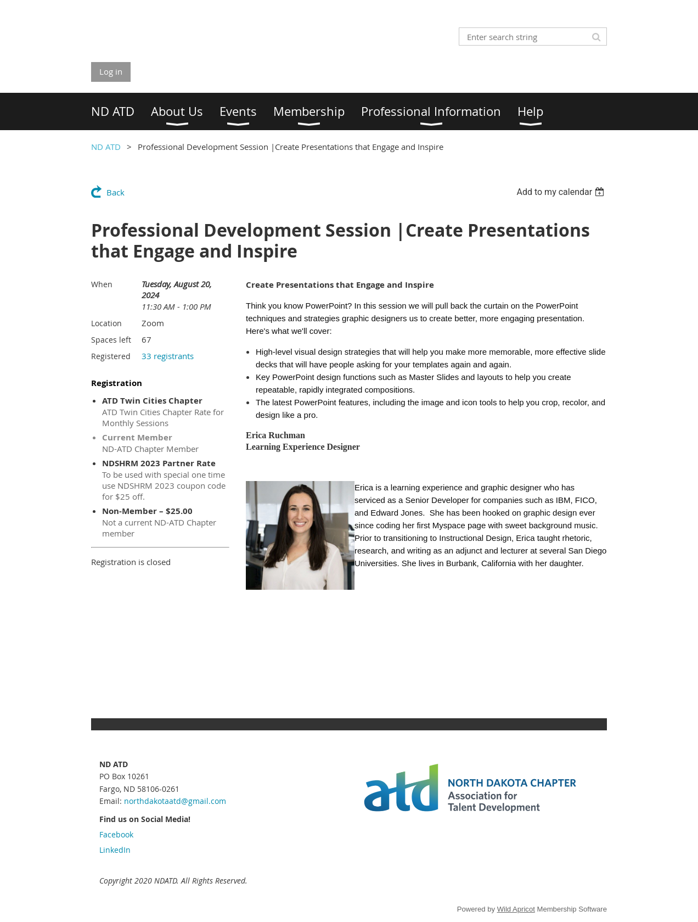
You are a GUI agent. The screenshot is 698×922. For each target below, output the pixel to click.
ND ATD (106, 146)
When (101, 284)
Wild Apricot (516, 909)
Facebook (116, 834)
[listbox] (561, 192)
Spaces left (111, 339)
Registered (111, 356)
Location (106, 323)
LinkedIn (115, 850)
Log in (110, 71)
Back (115, 192)
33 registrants (168, 355)
